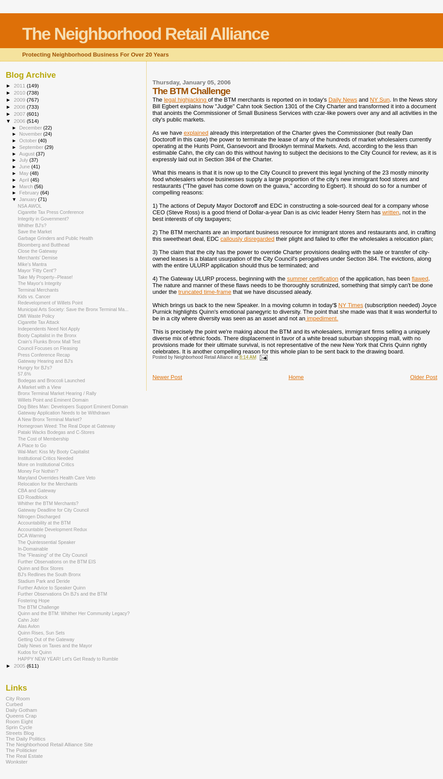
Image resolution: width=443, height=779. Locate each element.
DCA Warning (32, 535)
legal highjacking (186, 99)
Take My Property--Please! (45, 277)
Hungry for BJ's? (35, 367)
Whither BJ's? (32, 225)
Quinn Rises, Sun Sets (41, 632)
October (28, 140)
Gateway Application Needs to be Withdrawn (64, 412)
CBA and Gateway (37, 490)
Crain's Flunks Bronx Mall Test (49, 341)
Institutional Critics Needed (45, 458)
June (25, 166)
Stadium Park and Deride (44, 581)
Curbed (14, 704)
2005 (20, 666)
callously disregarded (247, 239)
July (24, 160)
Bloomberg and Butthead (43, 244)
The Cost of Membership (43, 438)
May (24, 173)
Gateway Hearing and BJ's (45, 361)
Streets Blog (20, 733)
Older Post (423, 377)
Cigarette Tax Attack (38, 322)
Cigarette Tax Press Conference (51, 212)
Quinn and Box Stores (41, 568)
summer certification (312, 278)
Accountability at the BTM (44, 522)
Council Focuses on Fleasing (48, 348)
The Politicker (21, 750)
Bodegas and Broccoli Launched (51, 380)
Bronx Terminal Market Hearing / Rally (57, 393)
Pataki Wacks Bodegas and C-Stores (56, 432)
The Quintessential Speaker (47, 542)
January (28, 199)
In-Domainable (33, 548)
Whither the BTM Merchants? (48, 503)
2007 (20, 114)
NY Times (350, 305)
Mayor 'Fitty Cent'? (37, 270)
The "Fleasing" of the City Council (52, 555)
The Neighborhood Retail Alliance (145, 33)
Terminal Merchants (38, 290)
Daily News (343, 99)
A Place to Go (32, 445)
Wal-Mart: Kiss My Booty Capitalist (53, 451)
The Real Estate (24, 756)
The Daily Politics (25, 738)
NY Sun (380, 99)
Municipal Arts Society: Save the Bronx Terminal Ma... (73, 309)
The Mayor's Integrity (39, 283)
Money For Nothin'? (38, 471)
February (30, 192)
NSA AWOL (30, 206)
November (31, 134)
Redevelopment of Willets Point (50, 302)
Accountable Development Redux (52, 529)
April (24, 179)
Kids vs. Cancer (34, 296)
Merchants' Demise (37, 257)
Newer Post (167, 377)
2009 (20, 100)
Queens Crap (21, 715)
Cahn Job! (28, 620)
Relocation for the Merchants (47, 483)
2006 (20, 121)
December (31, 127)
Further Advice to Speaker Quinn (51, 587)
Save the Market (35, 231)
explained (196, 132)
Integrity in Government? (43, 218)
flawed (420, 278)
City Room (18, 698)
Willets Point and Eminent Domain (53, 400)
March (26, 186)
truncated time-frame (204, 292)
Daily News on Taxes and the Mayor (55, 645)
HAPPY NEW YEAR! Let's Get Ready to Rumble (68, 658)
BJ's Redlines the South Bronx (49, 574)
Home (296, 377)
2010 (20, 92)
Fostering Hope (33, 600)
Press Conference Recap (44, 354)
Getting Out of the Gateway (46, 639)
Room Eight (19, 721)
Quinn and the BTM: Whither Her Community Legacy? (73, 613)
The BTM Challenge (38, 607)
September (32, 147)
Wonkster (16, 761)
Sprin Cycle (19, 727)
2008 (20, 107)
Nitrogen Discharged (39, 516)
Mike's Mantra (32, 264)
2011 (20, 85)
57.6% (24, 373)
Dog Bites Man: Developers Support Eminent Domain (73, 406)
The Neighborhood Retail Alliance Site (49, 744)
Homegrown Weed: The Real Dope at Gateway (66, 426)
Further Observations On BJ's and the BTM (62, 594)
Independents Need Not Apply (49, 328)
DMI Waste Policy (36, 316)
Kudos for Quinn (34, 652)
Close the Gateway (37, 251)
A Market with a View (39, 387)
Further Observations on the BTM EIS (57, 561)
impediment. (321, 318)
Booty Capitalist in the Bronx (47, 335)
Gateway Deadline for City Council (53, 510)
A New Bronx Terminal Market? (50, 419)
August (27, 153)
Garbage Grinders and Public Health (55, 238)
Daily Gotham (21, 710)
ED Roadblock (33, 497)
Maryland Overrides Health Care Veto (56, 477)
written (390, 212)
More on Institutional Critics (46, 464)
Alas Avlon (28, 626)
